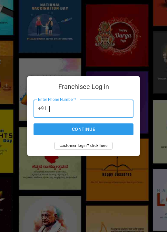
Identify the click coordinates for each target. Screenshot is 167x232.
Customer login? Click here (83, 146)
